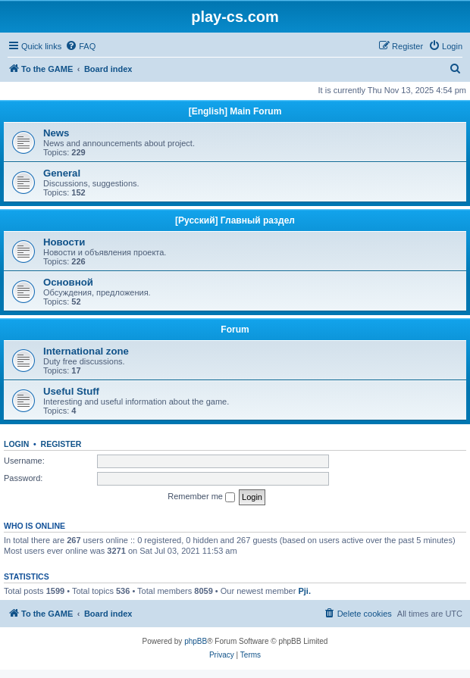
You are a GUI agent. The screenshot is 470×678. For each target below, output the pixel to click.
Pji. (304, 590)
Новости (64, 242)
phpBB (195, 641)
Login (16, 443)
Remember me (201, 497)
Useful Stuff (71, 391)
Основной (68, 282)
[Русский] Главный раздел (235, 220)
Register (61, 443)
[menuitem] (80, 46)
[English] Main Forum (235, 111)
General (61, 173)
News (56, 133)
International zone (86, 351)
